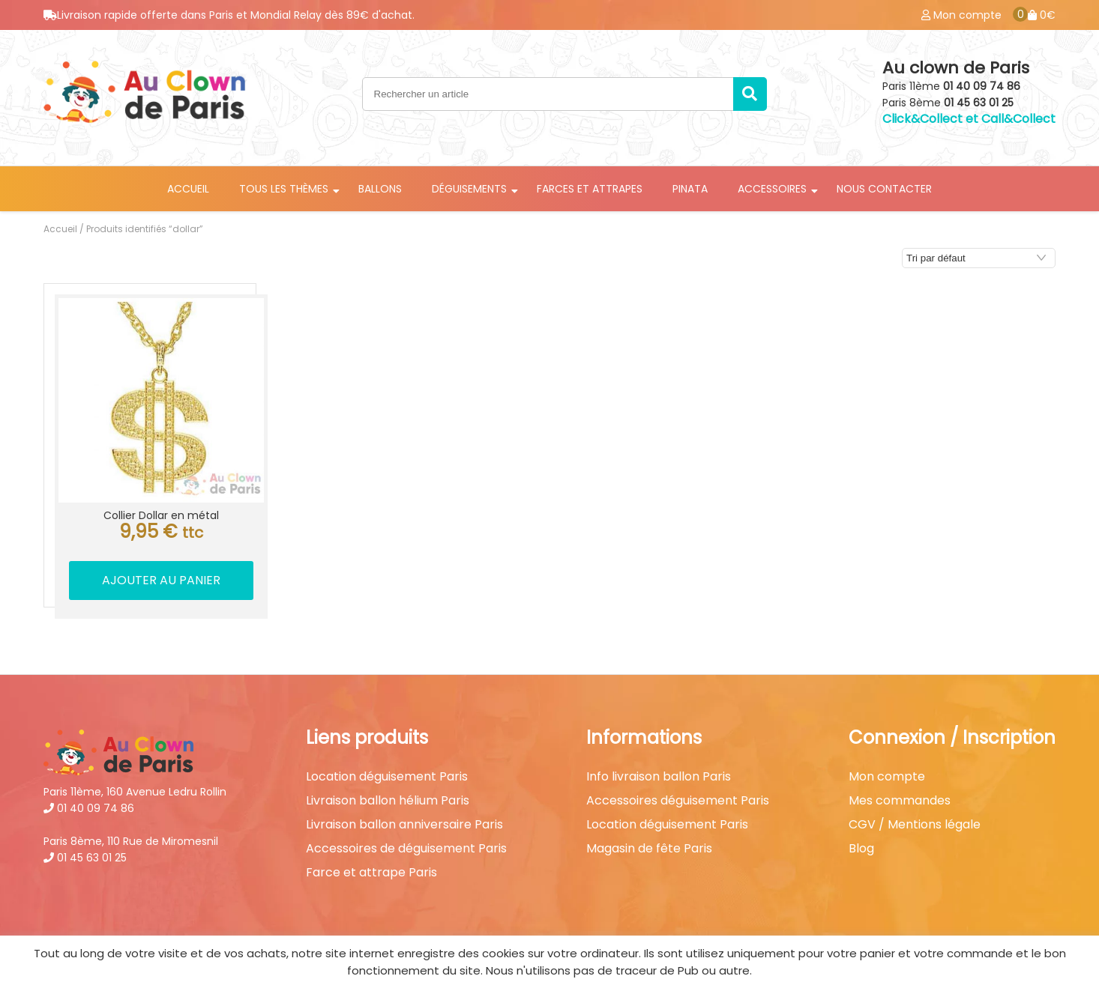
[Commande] (979, 258)
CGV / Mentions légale (915, 824)
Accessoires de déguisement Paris (406, 848)
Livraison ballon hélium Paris (387, 800)
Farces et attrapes (589, 188)
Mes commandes (900, 800)
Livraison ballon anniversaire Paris (404, 824)
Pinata (690, 188)
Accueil (188, 188)
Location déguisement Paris (387, 777)
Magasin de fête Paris (649, 848)
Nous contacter (884, 188)
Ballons (380, 188)
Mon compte (887, 777)
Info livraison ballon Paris (658, 777)
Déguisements (469, 188)
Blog (861, 848)
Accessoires (772, 188)
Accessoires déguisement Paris (677, 800)
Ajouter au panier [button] (161, 580)
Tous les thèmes (283, 188)
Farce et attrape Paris (371, 872)
